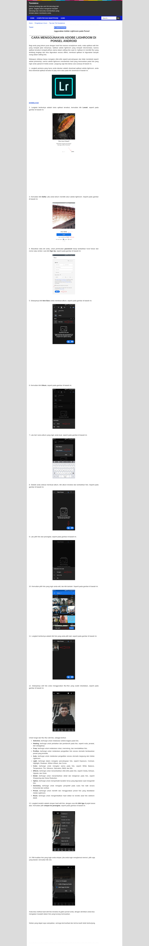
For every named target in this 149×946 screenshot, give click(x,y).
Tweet (31, 27)
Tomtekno (33, 3)
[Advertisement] (64, 178)
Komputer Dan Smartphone (47, 18)
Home (32, 18)
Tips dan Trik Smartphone (56, 27)
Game (63, 18)
